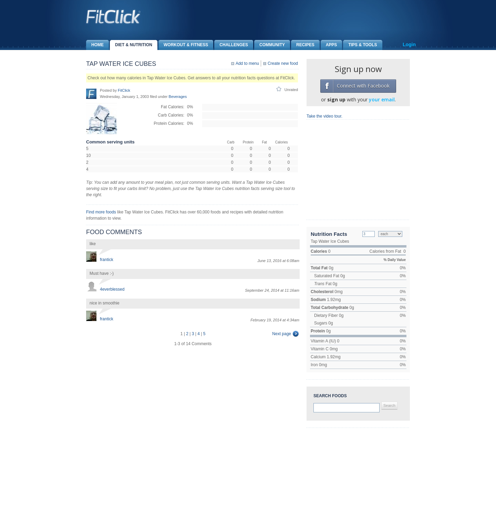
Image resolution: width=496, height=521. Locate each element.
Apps (329, 45)
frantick (106, 259)
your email (382, 99)
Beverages (178, 96)
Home (95, 45)
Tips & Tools (360, 45)
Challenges (231, 45)
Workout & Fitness (183, 45)
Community (269, 45)
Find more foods (101, 212)
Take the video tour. (324, 116)
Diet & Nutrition (131, 45)
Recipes (302, 45)
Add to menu (247, 63)
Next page (281, 333)
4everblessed (112, 289)
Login (409, 44)
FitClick (124, 90)
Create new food (283, 63)
